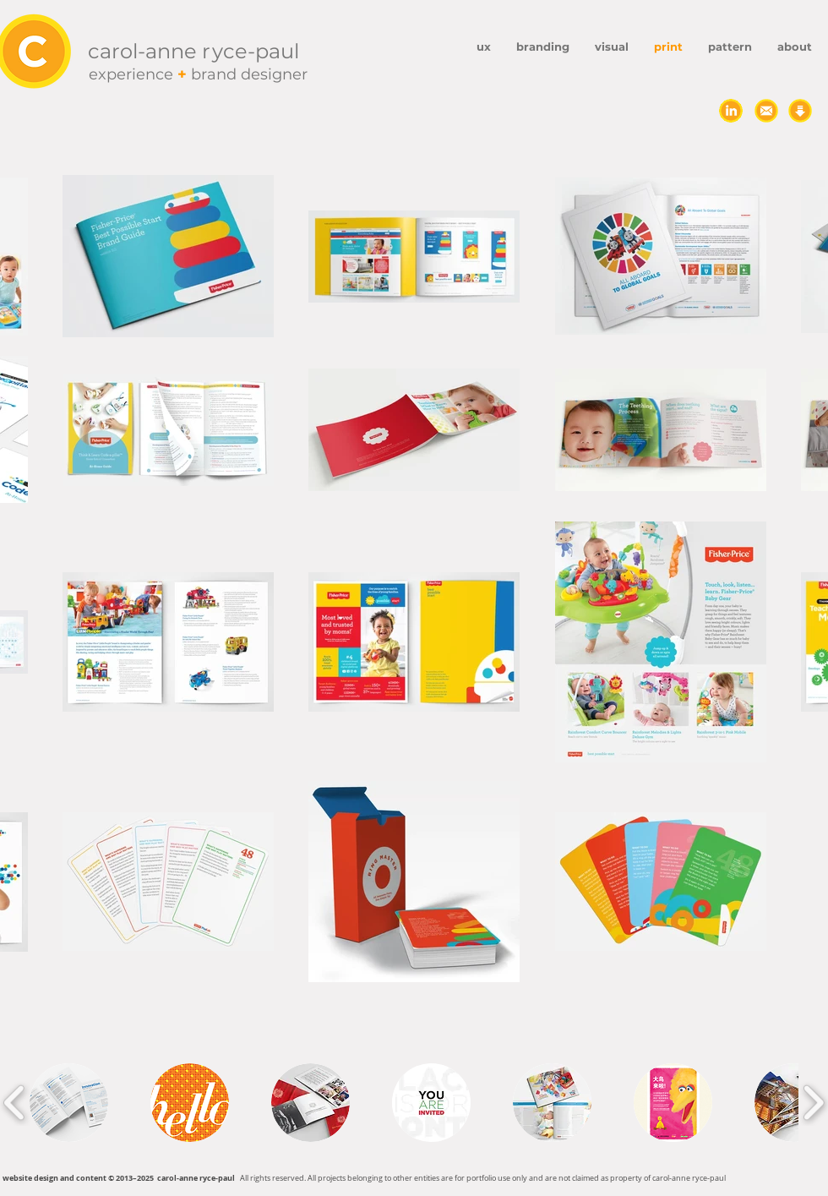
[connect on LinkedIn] (731, 111)
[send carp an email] (766, 111)
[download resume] (800, 111)
